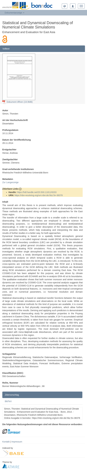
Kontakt (6, 441)
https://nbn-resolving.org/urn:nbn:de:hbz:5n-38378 (39, 195)
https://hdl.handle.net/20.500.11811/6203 (37, 192)
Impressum (16, 441)
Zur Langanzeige (10, 182)
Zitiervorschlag (12, 395)
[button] (64, 6)
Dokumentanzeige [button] (14, 12)
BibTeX (8, 401)
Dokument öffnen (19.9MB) (17, 102)
